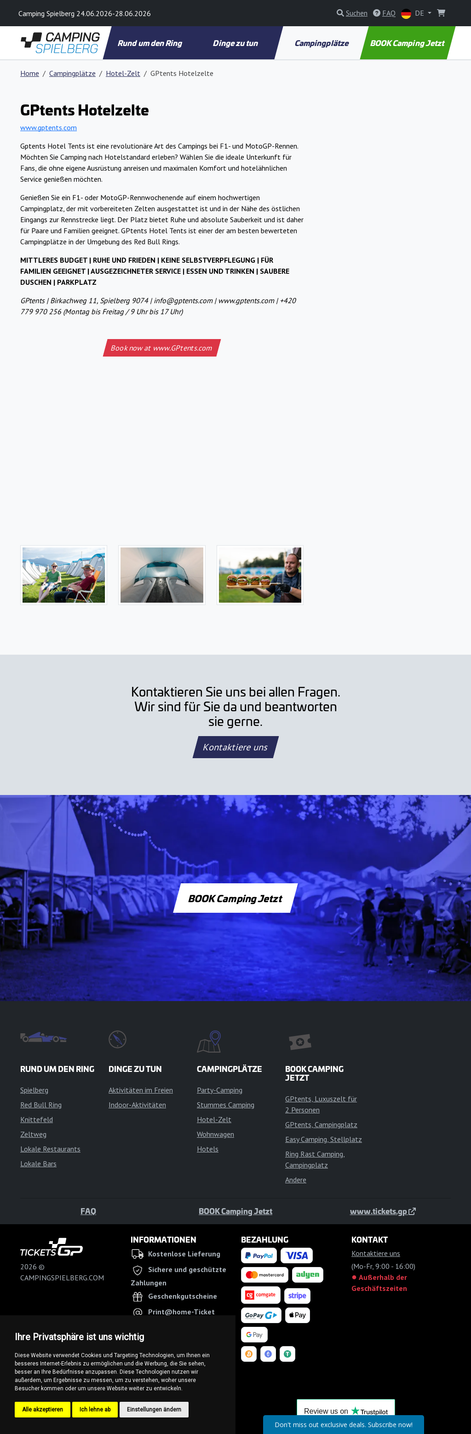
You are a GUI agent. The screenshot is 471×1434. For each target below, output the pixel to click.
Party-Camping (219, 1089)
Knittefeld (36, 1119)
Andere (295, 1179)
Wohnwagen (215, 1134)
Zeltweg (33, 1134)
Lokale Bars (38, 1163)
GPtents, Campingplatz (321, 1124)
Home (29, 73)
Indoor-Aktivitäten (137, 1104)
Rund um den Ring (150, 42)
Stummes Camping (225, 1104)
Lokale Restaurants (50, 1148)
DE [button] (413, 13)
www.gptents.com (48, 127)
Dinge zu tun (236, 42)
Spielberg (34, 1089)
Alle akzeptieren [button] (42, 1409)
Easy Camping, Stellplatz (323, 1139)
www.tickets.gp (383, 1210)
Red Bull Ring (41, 1104)
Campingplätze (321, 42)
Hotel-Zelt (123, 73)
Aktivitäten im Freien (141, 1089)
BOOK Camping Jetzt (408, 42)
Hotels (207, 1148)
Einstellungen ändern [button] (154, 1409)
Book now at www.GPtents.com (162, 347)
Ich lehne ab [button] (95, 1409)
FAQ (88, 1210)
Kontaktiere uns (235, 747)
